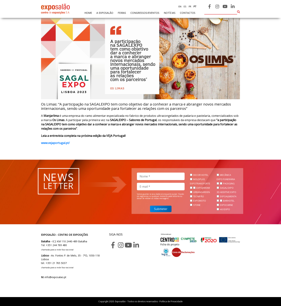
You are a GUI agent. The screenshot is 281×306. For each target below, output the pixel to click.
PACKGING (229, 183)
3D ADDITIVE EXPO (226, 192)
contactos (187, 12)
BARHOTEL (228, 200)
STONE (197, 205)
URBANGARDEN (201, 192)
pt (194, 6)
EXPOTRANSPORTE (200, 183)
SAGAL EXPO (227, 187)
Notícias (169, 12)
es (184, 6)
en (179, 6)
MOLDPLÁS (199, 179)
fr (189, 6)
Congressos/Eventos (144, 12)
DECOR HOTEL (200, 175)
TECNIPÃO (198, 196)
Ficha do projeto (169, 244)
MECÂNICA (225, 175)
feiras (122, 12)
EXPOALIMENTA (228, 196)
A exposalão (104, 12)
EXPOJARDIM (203, 187)
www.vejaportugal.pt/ (55, 143)
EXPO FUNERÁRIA (226, 179)
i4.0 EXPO (225, 209)
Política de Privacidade (171, 301)
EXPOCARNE (226, 205)
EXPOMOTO (199, 200)
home (88, 12)
